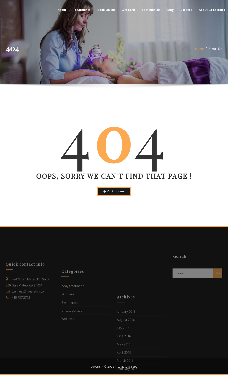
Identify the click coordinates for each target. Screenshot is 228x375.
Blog (170, 10)
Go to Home (114, 191)
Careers (186, 10)
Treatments (82, 10)
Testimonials (151, 10)
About (62, 10)
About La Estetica (212, 10)
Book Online (106, 10)
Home (199, 53)
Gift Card (128, 10)
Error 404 (215, 53)
